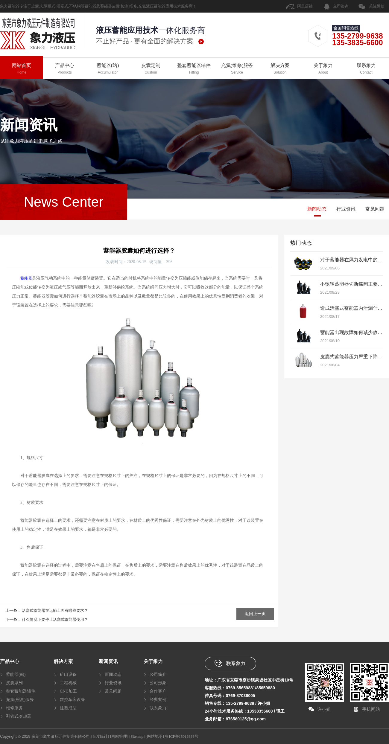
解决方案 (280, 69)
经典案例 (158, 699)
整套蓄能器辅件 (193, 69)
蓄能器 (26, 278)
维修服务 (14, 708)
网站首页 (21, 69)
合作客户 (158, 691)
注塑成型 (68, 708)
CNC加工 (68, 691)
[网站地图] (155, 736)
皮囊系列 (14, 683)
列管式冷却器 (18, 716)
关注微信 (377, 6)
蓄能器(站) (107, 69)
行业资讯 (345, 208)
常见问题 (375, 208)
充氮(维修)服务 (237, 69)
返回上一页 (255, 614)
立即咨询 (341, 6)
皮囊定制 (150, 69)
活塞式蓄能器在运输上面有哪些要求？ (55, 610)
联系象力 (366, 69)
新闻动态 (316, 208)
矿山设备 (68, 674)
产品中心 (64, 69)
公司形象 (158, 683)
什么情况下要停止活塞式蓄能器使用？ (55, 619)
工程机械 (68, 683)
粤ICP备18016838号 (181, 736)
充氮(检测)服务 (20, 699)
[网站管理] (119, 736)
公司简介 (158, 674)
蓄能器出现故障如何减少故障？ (353, 332)
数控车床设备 (72, 699)
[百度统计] (100, 736)
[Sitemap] (137, 736)
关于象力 (323, 69)
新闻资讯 (108, 661)
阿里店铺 (305, 6)
